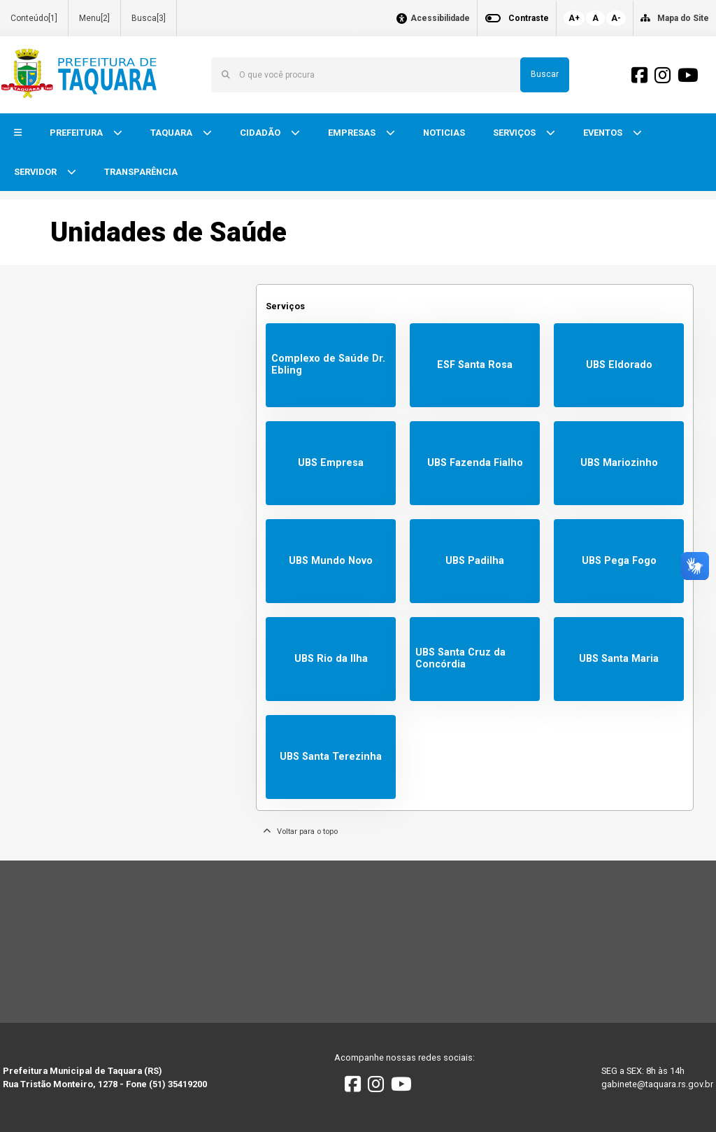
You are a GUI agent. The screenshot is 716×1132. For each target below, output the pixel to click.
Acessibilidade (440, 18)
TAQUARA (172, 132)
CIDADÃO (261, 132)
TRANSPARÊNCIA (141, 172)
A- (616, 18)
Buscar (545, 74)
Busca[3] (148, 18)
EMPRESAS (353, 132)
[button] (18, 133)
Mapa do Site (683, 18)
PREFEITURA (77, 132)
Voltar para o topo (300, 831)
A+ (574, 18)
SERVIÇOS (515, 132)
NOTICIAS (444, 132)
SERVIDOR (36, 172)
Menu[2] (94, 18)
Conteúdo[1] (33, 18)
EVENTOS (603, 132)
